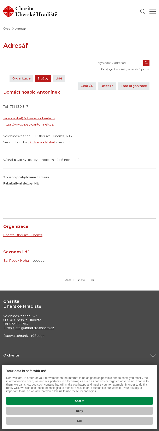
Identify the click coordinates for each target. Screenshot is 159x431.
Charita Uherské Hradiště (22, 235)
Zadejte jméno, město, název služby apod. (125, 69)
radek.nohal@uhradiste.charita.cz (29, 118)
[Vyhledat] (142, 11)
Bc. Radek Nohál (41, 142)
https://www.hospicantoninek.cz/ (28, 124)
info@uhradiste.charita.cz (34, 328)
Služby (43, 78)
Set (79, 420)
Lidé (58, 78)
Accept (79, 401)
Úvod (7, 28)
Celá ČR (87, 86)
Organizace (21, 78)
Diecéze (107, 86)
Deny (79, 411)
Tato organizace (134, 86)
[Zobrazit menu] (152, 11)
